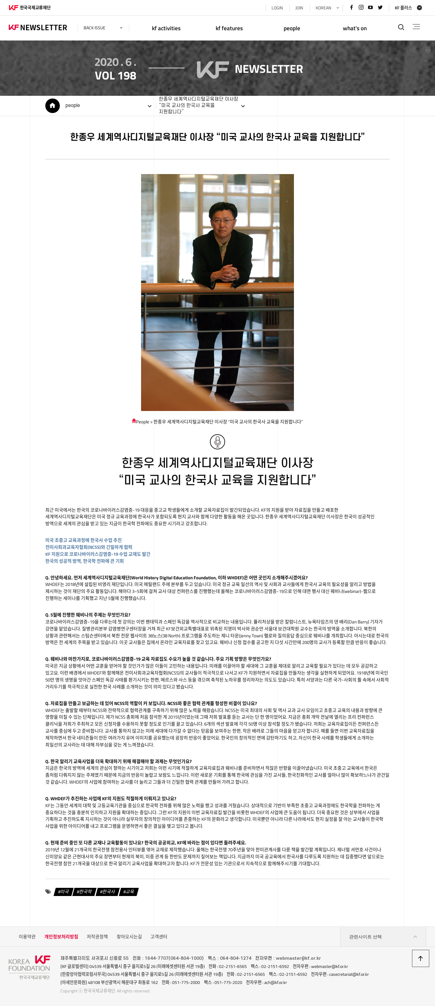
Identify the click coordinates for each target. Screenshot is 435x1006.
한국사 (109, 891)
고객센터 (158, 936)
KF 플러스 (403, 8)
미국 (65, 891)
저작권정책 (97, 936)
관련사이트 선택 (383, 937)
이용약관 (27, 936)
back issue (94, 27)
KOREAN (323, 8)
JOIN (299, 8)
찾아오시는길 (129, 936)
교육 (130, 891)
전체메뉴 (416, 26)
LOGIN (277, 8)
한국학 (86, 891)
